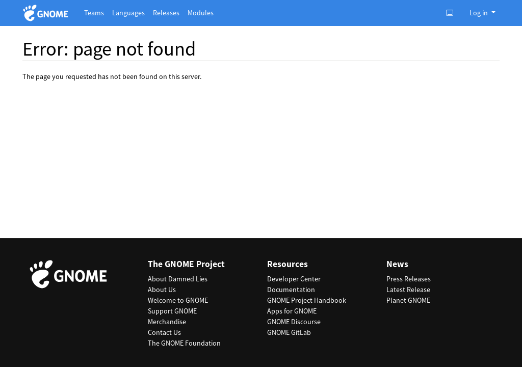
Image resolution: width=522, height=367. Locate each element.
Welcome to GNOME (178, 300)
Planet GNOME (408, 300)
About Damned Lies (177, 278)
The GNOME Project (186, 264)
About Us (162, 289)
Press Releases (408, 278)
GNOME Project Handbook (306, 300)
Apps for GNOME (292, 311)
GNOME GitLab (289, 332)
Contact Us (164, 332)
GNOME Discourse (294, 321)
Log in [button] (479, 12)
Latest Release (408, 289)
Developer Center (294, 278)
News (397, 264)
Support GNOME (172, 311)
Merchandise (167, 321)
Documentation (291, 289)
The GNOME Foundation (184, 343)
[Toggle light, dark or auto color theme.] (452, 12)
